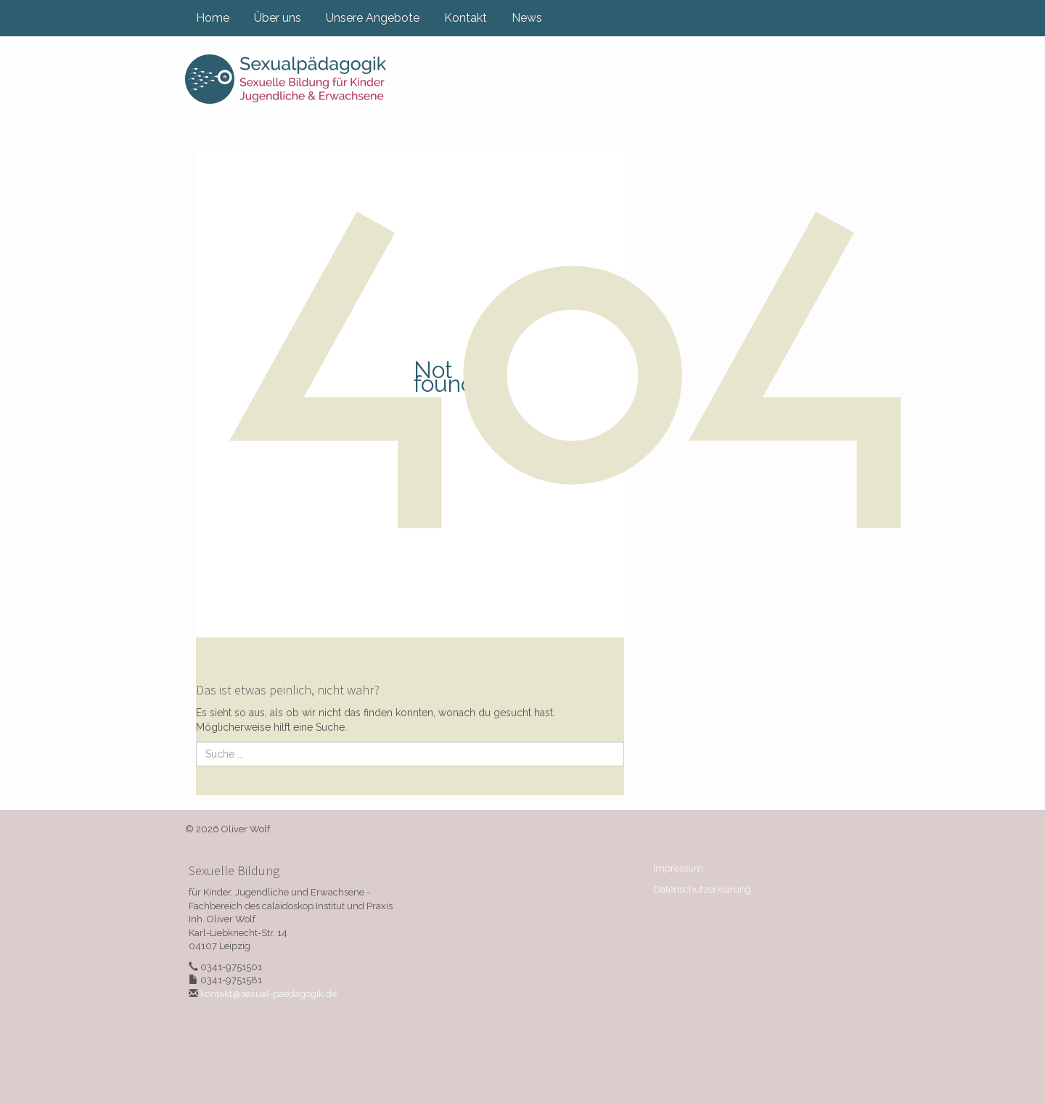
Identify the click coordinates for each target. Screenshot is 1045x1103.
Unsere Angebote (372, 18)
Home (212, 18)
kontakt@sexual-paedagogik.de (268, 993)
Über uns (277, 18)
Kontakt (465, 18)
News (527, 18)
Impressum (678, 868)
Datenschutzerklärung (702, 889)
